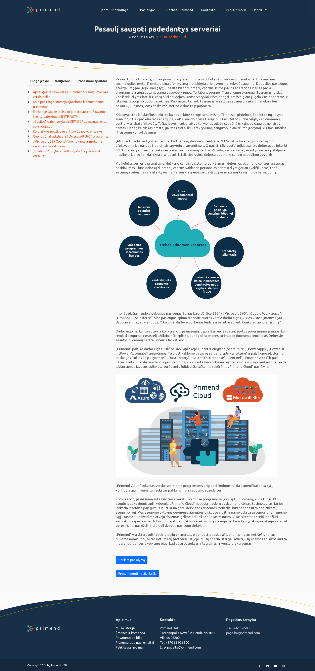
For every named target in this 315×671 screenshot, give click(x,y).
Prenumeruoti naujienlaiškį (137, 573)
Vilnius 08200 (170, 638)
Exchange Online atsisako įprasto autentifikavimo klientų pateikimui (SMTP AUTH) (69, 114)
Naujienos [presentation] (63, 81)
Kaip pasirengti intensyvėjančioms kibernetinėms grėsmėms (68, 104)
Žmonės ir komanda (130, 633)
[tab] (39, 81)
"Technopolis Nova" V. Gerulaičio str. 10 (188, 633)
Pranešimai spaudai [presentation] (92, 81)
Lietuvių (258, 10)
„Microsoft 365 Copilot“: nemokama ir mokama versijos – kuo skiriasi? (67, 144)
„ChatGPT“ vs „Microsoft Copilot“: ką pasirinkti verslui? (67, 153)
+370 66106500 (236, 10)
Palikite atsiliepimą (129, 647)
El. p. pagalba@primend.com (180, 647)
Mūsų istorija (125, 628)
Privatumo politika (129, 638)
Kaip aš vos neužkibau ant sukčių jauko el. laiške (67, 131)
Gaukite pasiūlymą (131, 560)
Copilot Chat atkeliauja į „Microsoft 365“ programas (71, 136)
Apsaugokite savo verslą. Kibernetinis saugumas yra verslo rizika (70, 94)
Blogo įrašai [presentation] (39, 81)
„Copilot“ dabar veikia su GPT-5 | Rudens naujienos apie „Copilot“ (70, 124)
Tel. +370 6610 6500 (174, 642)
